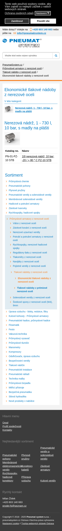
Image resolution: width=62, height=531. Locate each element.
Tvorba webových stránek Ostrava (37, 523)
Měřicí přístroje (16, 387)
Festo (12, 329)
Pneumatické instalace (20, 369)
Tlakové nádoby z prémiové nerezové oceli (32, 290)
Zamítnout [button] (17, 21)
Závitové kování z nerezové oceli (29, 227)
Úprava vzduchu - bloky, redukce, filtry (28, 311)
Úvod (5, 422)
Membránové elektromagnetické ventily (12, 466)
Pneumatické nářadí (19, 374)
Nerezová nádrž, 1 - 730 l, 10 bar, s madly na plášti (33, 110)
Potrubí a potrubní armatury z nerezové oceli (33, 238)
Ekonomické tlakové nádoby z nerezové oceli (34, 280)
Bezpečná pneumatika (20, 392)
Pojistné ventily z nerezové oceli (29, 266)
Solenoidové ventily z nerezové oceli (31, 297)
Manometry (14, 347)
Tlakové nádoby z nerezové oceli (30, 272)
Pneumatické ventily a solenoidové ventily (30, 194)
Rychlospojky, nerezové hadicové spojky (30, 246)
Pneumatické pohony (19, 186)
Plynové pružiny (17, 190)
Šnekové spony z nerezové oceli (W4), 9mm (32, 304)
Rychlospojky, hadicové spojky (24, 212)
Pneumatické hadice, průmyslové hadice (29, 320)
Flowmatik (14, 325)
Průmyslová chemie (19, 181)
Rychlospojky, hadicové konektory (10, 477)
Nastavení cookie (10, 523)
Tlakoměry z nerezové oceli (27, 257)
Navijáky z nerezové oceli (26, 261)
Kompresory (15, 351)
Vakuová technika (18, 334)
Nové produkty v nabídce (21, 401)
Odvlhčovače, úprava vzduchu (24, 356)
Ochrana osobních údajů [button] (19, 13)
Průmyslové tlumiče (19, 343)
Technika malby (17, 378)
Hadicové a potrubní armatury (24, 203)
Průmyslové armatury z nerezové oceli (29, 218)
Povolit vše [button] (43, 21)
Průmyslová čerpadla (19, 383)
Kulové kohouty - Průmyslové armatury (28, 316)
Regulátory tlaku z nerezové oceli (30, 252)
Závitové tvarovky (18, 208)
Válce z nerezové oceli (24, 223)
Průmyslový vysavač (19, 338)
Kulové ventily (48, 480)
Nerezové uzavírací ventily (26, 232)
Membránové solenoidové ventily (25, 199)
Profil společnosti (11, 426)
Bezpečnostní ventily (19, 360)
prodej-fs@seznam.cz (14, 505)
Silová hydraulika (17, 396)
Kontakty (7, 429)
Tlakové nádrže (17, 365)
